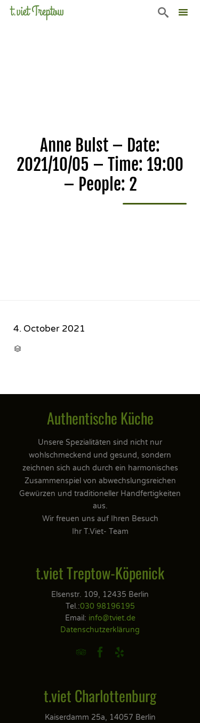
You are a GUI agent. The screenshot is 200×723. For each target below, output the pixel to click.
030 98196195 (107, 606)
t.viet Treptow (37, 11)
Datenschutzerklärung (100, 629)
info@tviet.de (112, 618)
